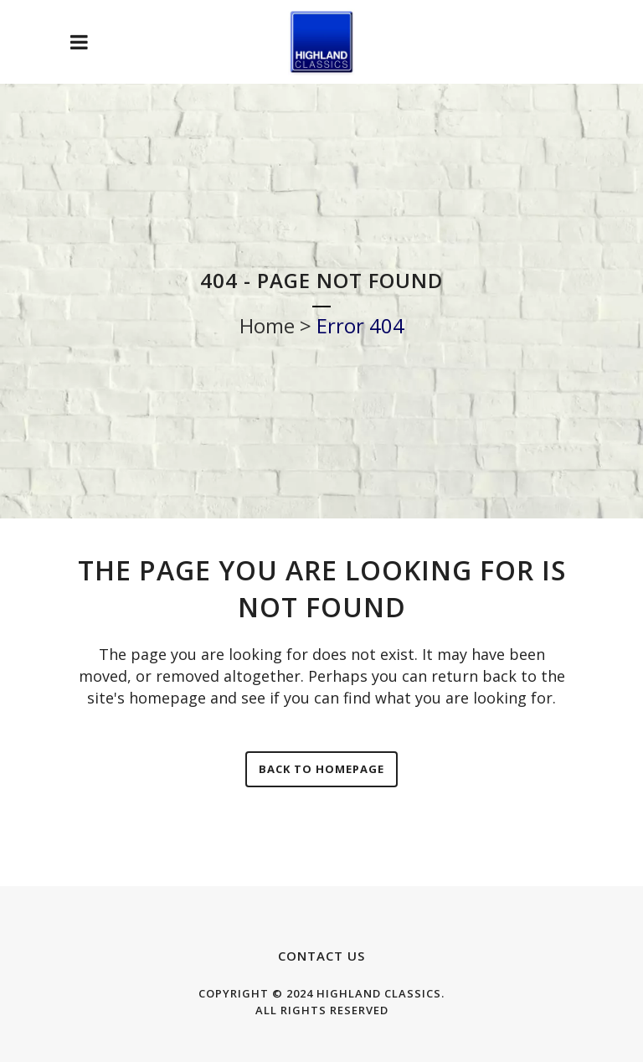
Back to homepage (321, 768)
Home (267, 325)
